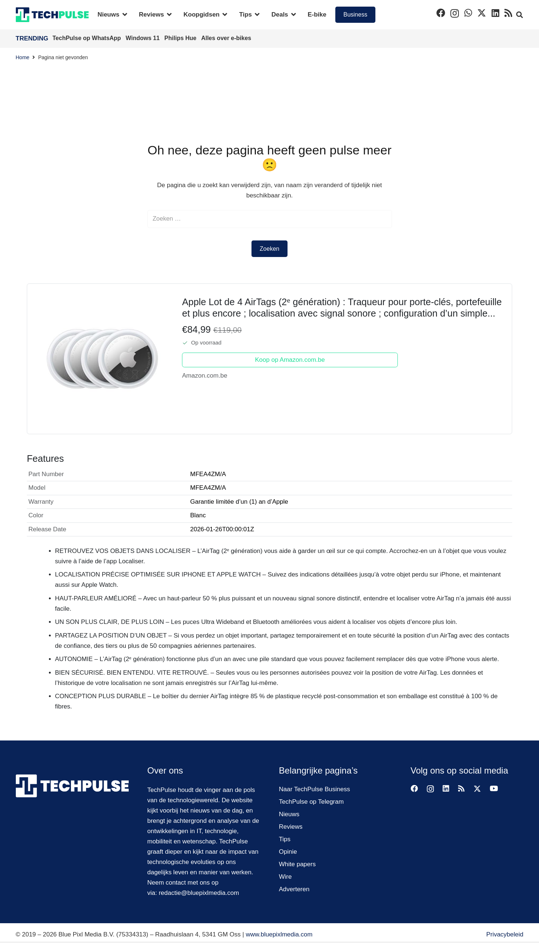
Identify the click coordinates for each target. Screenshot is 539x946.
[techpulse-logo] (52, 14)
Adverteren (294, 889)
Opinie (288, 851)
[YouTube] (494, 788)
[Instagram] (454, 13)
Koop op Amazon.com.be (290, 360)
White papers (297, 864)
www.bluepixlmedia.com (279, 934)
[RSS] (508, 12)
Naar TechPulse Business (314, 789)
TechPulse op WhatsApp (88, 38)
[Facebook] (440, 12)
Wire (285, 876)
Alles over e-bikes (226, 38)
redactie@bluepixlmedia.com (199, 892)
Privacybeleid (504, 934)
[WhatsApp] (468, 12)
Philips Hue (181, 38)
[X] (481, 13)
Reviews (291, 826)
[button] (123, 15)
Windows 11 (143, 38)
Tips (285, 839)
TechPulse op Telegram (311, 801)
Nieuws (289, 814)
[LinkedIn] (495, 12)
